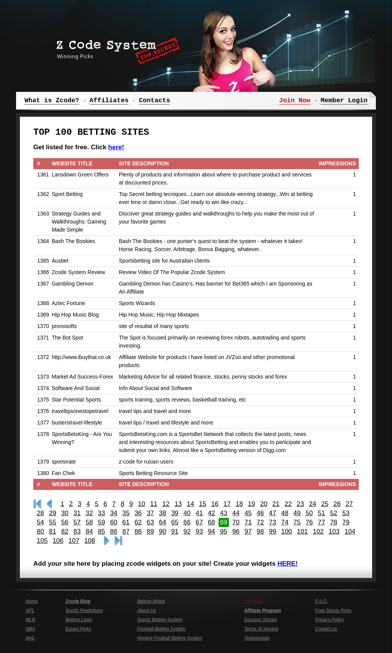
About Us (146, 610)
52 (333, 513)
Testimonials (256, 638)
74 (284, 522)
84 (89, 531)
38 (162, 513)
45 (248, 513)
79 (346, 522)
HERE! (288, 563)
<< (49, 504)
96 (236, 531)
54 (40, 522)
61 (125, 522)
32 (89, 513)
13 (178, 504)
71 (248, 522)
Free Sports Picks (333, 610)
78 (333, 522)
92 (187, 531)
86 (114, 531)
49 (297, 513)
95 (223, 531)
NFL (30, 610)
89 (150, 531)
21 (275, 504)
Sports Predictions (84, 610)
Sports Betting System (160, 619)
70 (236, 522)
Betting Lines (78, 619)
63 (150, 522)
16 (215, 504)
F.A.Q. (321, 601)
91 (174, 531)
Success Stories (260, 619)
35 (125, 513)
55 (52, 522)
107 (74, 540)
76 (309, 522)
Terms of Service (261, 629)
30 (65, 513)
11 (153, 504)
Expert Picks (78, 629)
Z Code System (115, 48)
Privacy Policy (329, 619)
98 (260, 531)
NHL (30, 638)
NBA (30, 629)
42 (211, 513)
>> (107, 540)
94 (211, 531)
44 (236, 513)
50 (309, 513)
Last (118, 540)
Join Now (253, 601)
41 (199, 513)
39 (174, 513)
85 (101, 531)
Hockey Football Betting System (169, 638)
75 (297, 522)
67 (199, 522)
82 (65, 531)
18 (239, 504)
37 (150, 513)
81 (52, 531)
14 (190, 504)
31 (77, 513)
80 (40, 531)
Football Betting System (161, 629)
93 (199, 531)
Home (32, 601)
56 (65, 522)
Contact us (326, 629)
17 (227, 504)
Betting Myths (151, 601)
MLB (30, 619)
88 (138, 531)
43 (223, 513)
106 (57, 540)
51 (321, 513)
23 (300, 504)
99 (272, 531)
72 (260, 522)
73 (272, 522)
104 (350, 531)
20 (263, 504)
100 (286, 531)
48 (284, 513)
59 (101, 522)
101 (302, 531)
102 (318, 531)
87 (125, 531)
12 (166, 504)
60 (114, 522)
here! (116, 147)
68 (211, 522)
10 (141, 504)
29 (52, 513)
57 (77, 522)
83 (77, 531)
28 (40, 513)
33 (101, 513)
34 (114, 513)
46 (260, 513)
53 (346, 513)
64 (162, 522)
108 (89, 540)
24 (312, 504)
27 (349, 504)
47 (272, 513)
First (37, 504)
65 (174, 522)
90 (162, 531)
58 (89, 522)
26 (337, 504)
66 (187, 522)
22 (288, 504)
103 (334, 531)
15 (202, 504)
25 (324, 504)
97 (248, 531)
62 (138, 522)
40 (187, 513)
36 (138, 513)
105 (42, 540)
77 (321, 522)
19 (251, 504)
